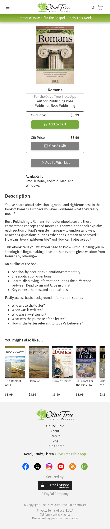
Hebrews (35, 381)
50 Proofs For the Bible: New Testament (85, 385)
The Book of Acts (13, 383)
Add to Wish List (55, 162)
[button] (93, 8)
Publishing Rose (61, 101)
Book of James (62, 381)
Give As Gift (55, 146)
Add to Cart (55, 124)
